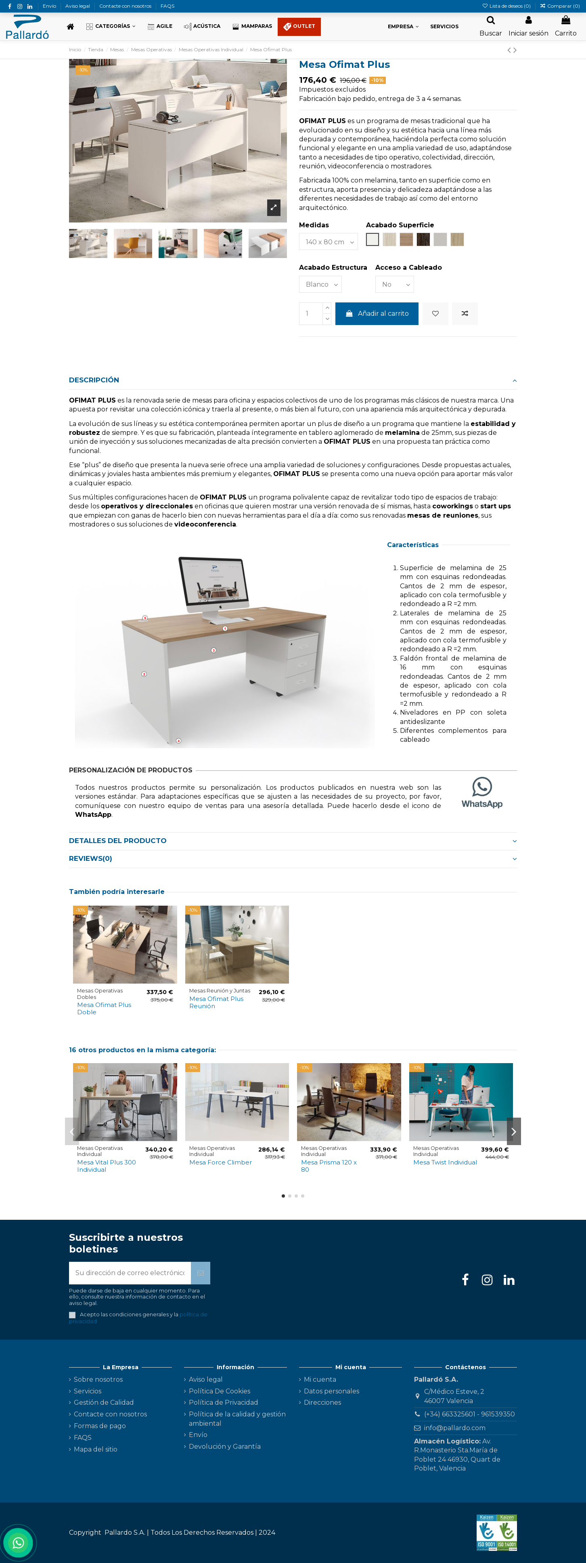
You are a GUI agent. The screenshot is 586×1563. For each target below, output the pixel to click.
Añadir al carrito (377, 313)
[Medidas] (328, 241)
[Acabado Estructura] (320, 284)
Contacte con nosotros (126, 6)
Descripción (293, 380)
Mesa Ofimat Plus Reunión (216, 1002)
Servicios (87, 1391)
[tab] (293, 381)
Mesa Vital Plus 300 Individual (106, 1165)
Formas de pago (100, 1426)
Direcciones (322, 1402)
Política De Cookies (219, 1391)
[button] (110, 27)
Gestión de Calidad (104, 1402)
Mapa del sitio (95, 1449)
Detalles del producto (293, 840)
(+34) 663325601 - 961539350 (469, 1414)
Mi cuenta (320, 1379)
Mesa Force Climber (220, 1162)
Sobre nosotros (98, 1379)
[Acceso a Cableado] (394, 284)
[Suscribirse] (200, 1273)
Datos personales (331, 1391)
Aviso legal (78, 6)
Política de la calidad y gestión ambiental (237, 1418)
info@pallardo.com (455, 1428)
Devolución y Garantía (225, 1446)
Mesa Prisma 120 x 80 (329, 1165)
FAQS (167, 6)
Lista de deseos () (507, 6)
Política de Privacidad (223, 1402)
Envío (50, 6)
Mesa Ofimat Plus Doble (104, 1008)
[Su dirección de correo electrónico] (130, 1273)
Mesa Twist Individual (445, 1162)
